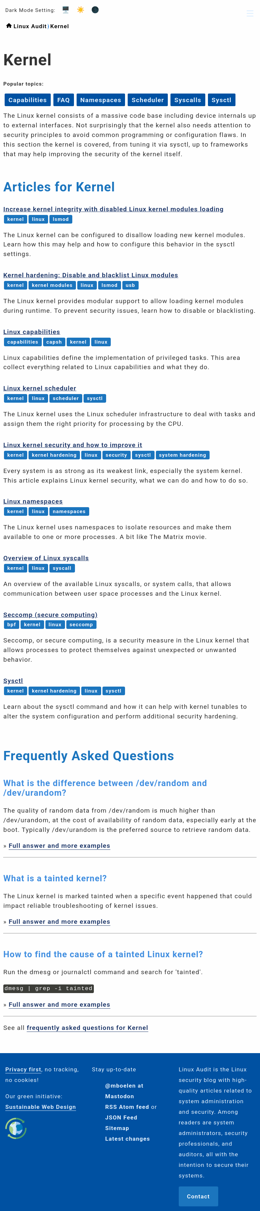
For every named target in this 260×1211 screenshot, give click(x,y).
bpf (11, 625)
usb (130, 285)
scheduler (66, 398)
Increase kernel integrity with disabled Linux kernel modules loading (113, 209)
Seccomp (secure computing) (50, 615)
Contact (198, 1195)
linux (38, 219)
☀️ (78, 10)
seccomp (81, 625)
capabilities (22, 342)
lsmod (61, 219)
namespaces (69, 511)
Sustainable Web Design (40, 1106)
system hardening (183, 455)
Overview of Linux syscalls (46, 558)
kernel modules (52, 285)
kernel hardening (54, 455)
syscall (62, 568)
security (116, 455)
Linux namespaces (33, 501)
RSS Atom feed (127, 1106)
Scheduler (148, 99)
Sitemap (117, 1127)
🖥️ (63, 10)
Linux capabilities (31, 332)
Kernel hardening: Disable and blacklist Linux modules (90, 275)
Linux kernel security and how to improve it (72, 445)
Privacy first (23, 1068)
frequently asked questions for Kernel (88, 1027)
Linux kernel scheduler (39, 388)
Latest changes (127, 1138)
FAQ (63, 99)
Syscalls (187, 99)
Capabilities (28, 99)
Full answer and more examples (59, 845)
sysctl (95, 398)
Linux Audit (30, 26)
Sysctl (221, 99)
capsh (54, 342)
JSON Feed (121, 1116)
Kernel (59, 26)
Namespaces (100, 99)
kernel (15, 219)
